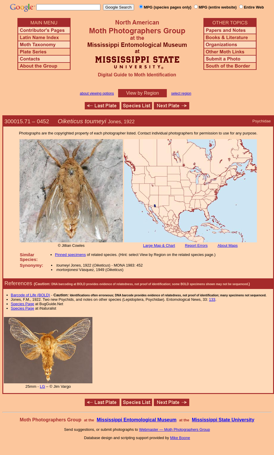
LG (42, 386)
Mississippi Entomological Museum (136, 419)
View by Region (142, 93)
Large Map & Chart (159, 245)
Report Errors (196, 245)
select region (181, 93)
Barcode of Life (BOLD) (30, 295)
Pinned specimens (70, 254)
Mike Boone (180, 438)
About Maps (228, 245)
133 (212, 299)
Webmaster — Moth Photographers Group (174, 429)
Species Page (22, 304)
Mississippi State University (223, 419)
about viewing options (97, 93)
